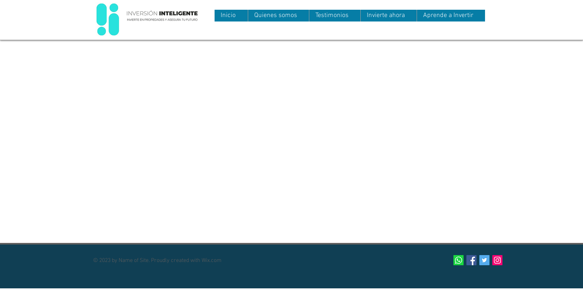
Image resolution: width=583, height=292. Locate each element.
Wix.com (211, 260)
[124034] (458, 260)
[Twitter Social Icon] (484, 260)
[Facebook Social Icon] (471, 260)
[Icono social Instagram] (497, 260)
